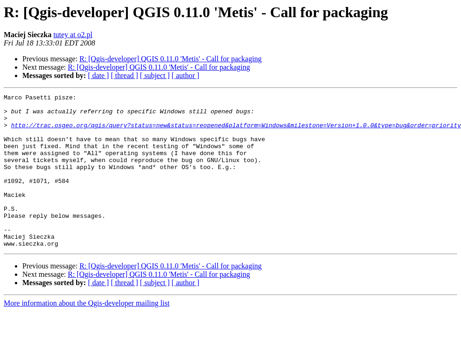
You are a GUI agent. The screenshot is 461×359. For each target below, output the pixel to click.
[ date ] (98, 75)
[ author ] (186, 75)
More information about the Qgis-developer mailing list (86, 334)
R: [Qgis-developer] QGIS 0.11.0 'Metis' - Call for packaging (171, 59)
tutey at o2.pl (73, 35)
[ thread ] (124, 75)
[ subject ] (155, 75)
